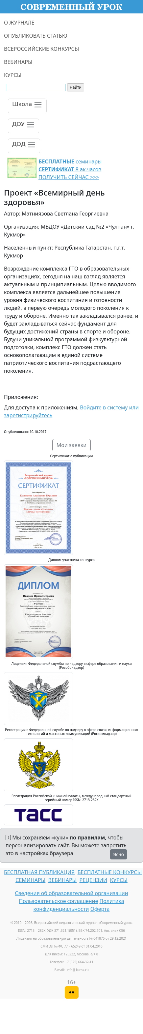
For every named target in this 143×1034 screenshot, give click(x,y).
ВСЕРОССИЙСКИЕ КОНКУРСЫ (41, 48)
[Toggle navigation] (27, 106)
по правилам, (88, 837)
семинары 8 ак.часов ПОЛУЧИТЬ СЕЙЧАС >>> (70, 169)
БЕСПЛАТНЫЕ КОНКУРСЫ (110, 872)
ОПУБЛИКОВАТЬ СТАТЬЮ (35, 35)
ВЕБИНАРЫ (18, 62)
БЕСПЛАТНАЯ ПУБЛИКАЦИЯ (39, 872)
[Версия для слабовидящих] (72, 992)
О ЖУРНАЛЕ (19, 22)
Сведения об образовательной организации (71, 893)
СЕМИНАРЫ (30, 880)
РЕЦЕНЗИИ (93, 880)
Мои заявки (72, 445)
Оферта (100, 908)
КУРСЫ (12, 75)
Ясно (118, 854)
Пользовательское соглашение (58, 901)
